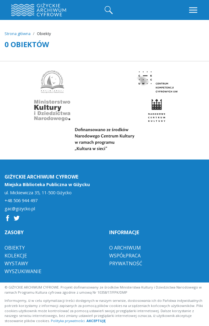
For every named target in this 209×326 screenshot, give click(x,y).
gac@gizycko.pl (20, 209)
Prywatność (125, 263)
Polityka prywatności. (68, 320)
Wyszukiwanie (23, 271)
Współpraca (125, 255)
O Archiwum (125, 247)
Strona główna (18, 33)
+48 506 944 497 (21, 201)
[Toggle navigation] (194, 10)
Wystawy (16, 263)
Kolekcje (16, 255)
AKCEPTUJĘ (96, 320)
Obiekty (15, 247)
